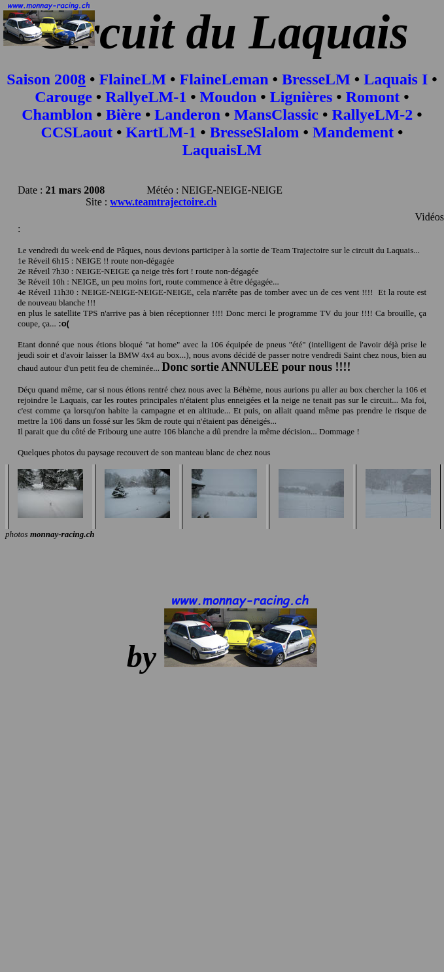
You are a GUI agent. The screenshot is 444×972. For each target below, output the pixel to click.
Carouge (63, 96)
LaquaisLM (222, 149)
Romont (373, 96)
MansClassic (276, 114)
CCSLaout (76, 132)
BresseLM (316, 79)
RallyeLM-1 (145, 96)
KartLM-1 (161, 132)
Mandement (353, 132)
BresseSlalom (254, 132)
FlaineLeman (224, 79)
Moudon (228, 96)
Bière (123, 114)
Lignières (301, 96)
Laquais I (396, 79)
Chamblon (57, 114)
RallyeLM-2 (372, 114)
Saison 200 (42, 79)
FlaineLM (132, 79)
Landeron (187, 114)
